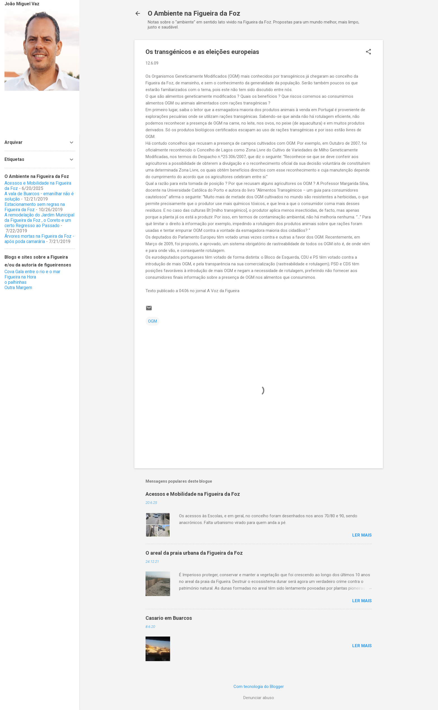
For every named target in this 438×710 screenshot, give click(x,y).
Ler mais (362, 535)
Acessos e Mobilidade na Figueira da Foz (193, 494)
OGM (152, 321)
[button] (368, 52)
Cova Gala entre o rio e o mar (32, 271)
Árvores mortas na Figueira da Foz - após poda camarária (39, 239)
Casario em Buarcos (169, 618)
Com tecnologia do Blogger (259, 686)
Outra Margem (18, 287)
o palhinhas (15, 282)
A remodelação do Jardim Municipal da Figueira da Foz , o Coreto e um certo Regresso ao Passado (39, 220)
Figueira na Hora (20, 277)
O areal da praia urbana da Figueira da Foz (194, 553)
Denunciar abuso (258, 697)
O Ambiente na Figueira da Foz (194, 13)
